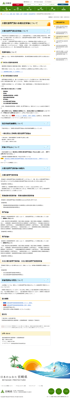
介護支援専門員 (31, 13)
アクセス (58, 391)
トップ (3, 13)
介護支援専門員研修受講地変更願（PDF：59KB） (19, 305)
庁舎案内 (66, 391)
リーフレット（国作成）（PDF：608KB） (25, 115)
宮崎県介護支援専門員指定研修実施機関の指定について (62, 28)
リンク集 (41, 385)
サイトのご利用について (7, 385)
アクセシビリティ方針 (21, 385)
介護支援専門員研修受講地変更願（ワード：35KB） (20, 302)
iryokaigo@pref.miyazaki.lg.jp (18, 343)
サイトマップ (32, 385)
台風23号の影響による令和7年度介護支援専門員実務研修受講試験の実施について (62, 53)
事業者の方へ (63, 4)
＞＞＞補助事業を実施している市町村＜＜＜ (12, 71)
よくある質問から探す (51, 4)
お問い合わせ (51, 391)
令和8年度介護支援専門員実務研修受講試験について (62, 33)
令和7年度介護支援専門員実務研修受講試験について (62, 59)
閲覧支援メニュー (28, 1)
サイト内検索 (46, 2)
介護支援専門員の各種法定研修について (62, 37)
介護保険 (25, 13)
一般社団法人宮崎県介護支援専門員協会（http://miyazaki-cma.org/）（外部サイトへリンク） (26, 159)
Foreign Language (39, 1)
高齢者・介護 (19, 13)
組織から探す (40, 4)
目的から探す (29, 4)
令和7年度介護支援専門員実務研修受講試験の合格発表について (62, 47)
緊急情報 (17, 4)
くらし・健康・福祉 (10, 13)
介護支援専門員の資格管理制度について (62, 42)
